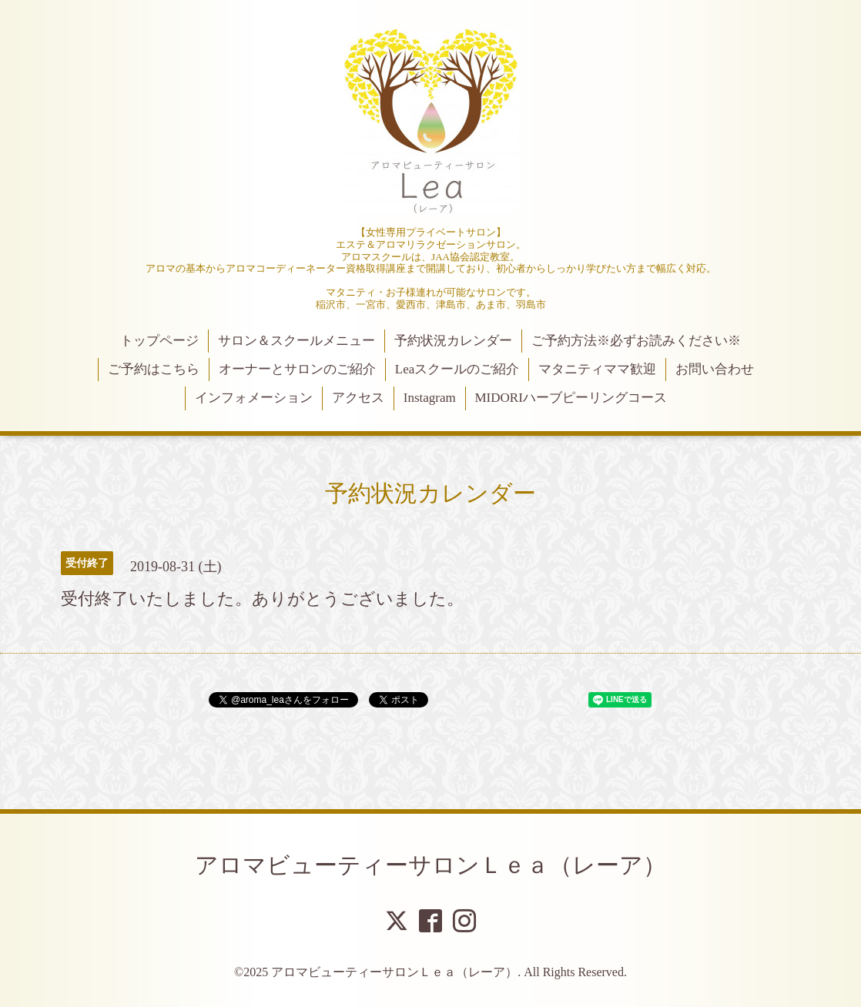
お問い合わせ (714, 369)
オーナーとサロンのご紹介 (297, 369)
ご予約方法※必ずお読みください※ (636, 340)
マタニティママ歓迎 (597, 369)
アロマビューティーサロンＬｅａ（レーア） (430, 865)
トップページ (159, 340)
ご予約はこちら (153, 369)
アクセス (358, 397)
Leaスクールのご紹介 (457, 369)
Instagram (430, 397)
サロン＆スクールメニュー (296, 340)
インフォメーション (254, 397)
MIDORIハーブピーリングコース (570, 397)
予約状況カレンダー (453, 340)
